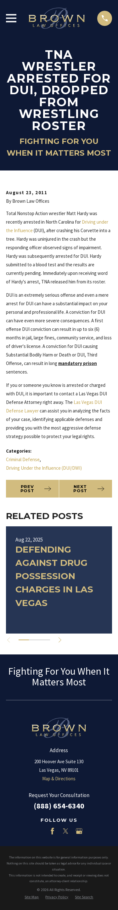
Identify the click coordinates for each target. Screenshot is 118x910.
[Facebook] (52, 831)
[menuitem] (32, 897)
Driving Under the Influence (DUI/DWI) (44, 468)
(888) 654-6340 (59, 806)
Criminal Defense (23, 459)
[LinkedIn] (39, 831)
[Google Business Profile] (79, 831)
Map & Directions (59, 779)
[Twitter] (65, 831)
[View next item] (60, 640)
